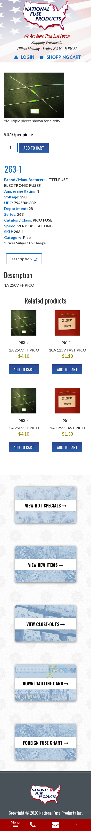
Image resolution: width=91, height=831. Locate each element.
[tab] (24, 258)
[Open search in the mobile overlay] (78, 824)
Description (21, 259)
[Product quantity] (11, 147)
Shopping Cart (60, 57)
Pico (27, 237)
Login (24, 57)
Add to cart (34, 148)
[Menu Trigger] (15, 825)
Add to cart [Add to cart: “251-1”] (67, 447)
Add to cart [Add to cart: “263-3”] (24, 447)
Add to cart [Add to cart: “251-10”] (67, 369)
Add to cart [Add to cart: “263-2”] (24, 369)
